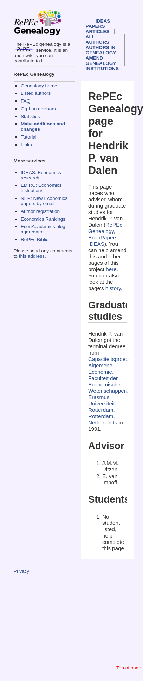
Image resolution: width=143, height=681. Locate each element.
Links (26, 144)
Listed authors (36, 93)
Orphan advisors (38, 108)
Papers (95, 26)
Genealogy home (39, 85)
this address (32, 256)
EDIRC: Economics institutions (41, 188)
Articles (98, 31)
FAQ (25, 101)
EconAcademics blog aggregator (43, 229)
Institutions (102, 68)
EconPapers (102, 237)
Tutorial (29, 137)
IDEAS (103, 21)
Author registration (40, 211)
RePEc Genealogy (105, 228)
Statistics (30, 116)
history (113, 288)
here (111, 269)
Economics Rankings (43, 219)
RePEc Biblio (34, 239)
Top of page (128, 667)
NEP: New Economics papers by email (44, 201)
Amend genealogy (101, 60)
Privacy (22, 571)
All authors (97, 39)
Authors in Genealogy (101, 50)
